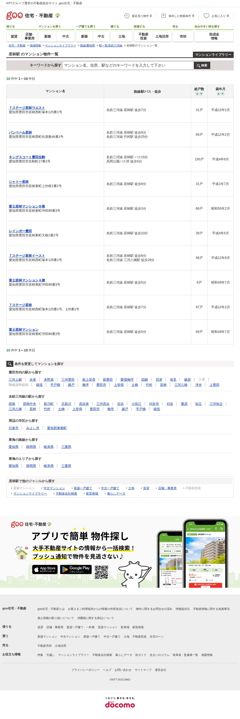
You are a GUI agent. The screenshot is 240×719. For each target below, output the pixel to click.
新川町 (49, 404)
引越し (50, 655)
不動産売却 (45, 645)
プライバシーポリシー (85, 670)
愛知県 (14, 447)
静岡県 (31, 447)
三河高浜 (102, 404)
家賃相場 (92, 493)
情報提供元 (183, 609)
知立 (198, 404)
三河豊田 (68, 379)
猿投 (39, 385)
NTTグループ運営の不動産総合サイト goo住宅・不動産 (44, 3)
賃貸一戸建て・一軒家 (81, 627)
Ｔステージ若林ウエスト (27, 108)
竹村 (149, 385)
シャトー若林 (19, 182)
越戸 (71, 385)
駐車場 (125, 627)
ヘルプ (107, 670)
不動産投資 (139, 636)
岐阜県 (49, 447)
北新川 (66, 404)
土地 (131, 488)
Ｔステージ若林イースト (27, 256)
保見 (173, 379)
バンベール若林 (20, 132)
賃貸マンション (108, 627)
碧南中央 (29, 404)
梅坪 (85, 385)
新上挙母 (88, 379)
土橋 (134, 385)
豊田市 (101, 385)
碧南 (12, 404)
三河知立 (216, 404)
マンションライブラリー (213, 55)
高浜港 (84, 404)
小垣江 (136, 404)
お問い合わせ (123, 670)
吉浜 (120, 404)
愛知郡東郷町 (57, 428)
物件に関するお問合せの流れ (154, 609)
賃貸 (146, 488)
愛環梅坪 (127, 379)
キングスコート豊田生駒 (27, 157)
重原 (184, 404)
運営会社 (160, 670)
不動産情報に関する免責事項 (211, 609)
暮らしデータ (116, 493)
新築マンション (47, 636)
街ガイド (140, 655)
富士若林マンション (23, 329)
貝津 (159, 379)
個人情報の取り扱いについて (56, 618)
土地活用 (60, 645)
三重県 (66, 447)
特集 (40, 655)
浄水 (198, 385)
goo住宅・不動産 (14, 608)
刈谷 (170, 404)
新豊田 (108, 379)
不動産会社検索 (66, 493)
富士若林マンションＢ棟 (27, 206)
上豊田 (214, 385)
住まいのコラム (159, 655)
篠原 (187, 379)
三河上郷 (15, 379)
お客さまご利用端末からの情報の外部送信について (100, 609)
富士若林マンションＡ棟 (27, 280)
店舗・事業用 (167, 488)
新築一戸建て (83, 488)
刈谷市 (154, 404)
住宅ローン (157, 636)
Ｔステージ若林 (20, 305)
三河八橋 (181, 385)
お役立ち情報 (11, 654)
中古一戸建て (110, 488)
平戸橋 (55, 385)
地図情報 (207, 655)
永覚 (33, 379)
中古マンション (54, 488)
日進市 (14, 428)
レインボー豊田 (20, 231)
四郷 (144, 379)
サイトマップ (143, 670)
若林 (163, 385)
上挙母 (119, 385)
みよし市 (32, 428)
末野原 (49, 379)
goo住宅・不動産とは (51, 609)
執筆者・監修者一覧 (185, 655)
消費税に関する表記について (95, 618)
